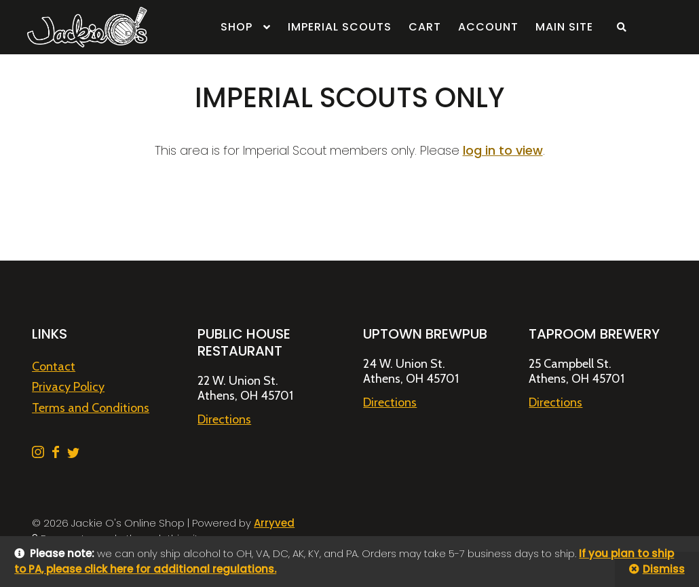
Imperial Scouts (340, 27)
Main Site (564, 27)
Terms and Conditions (90, 407)
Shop (236, 27)
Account (488, 27)
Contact (53, 366)
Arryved (274, 523)
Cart (425, 27)
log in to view (503, 150)
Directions (224, 419)
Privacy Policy (68, 386)
